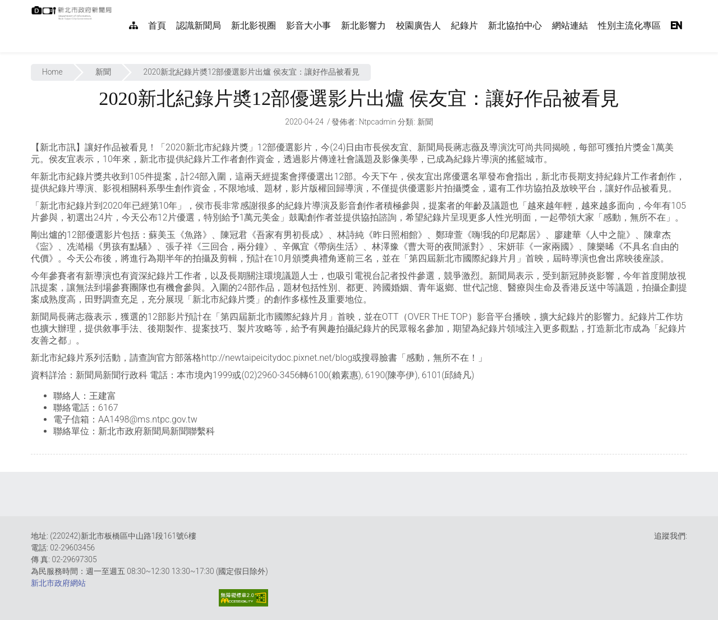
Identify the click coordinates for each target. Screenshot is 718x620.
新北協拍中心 (515, 25)
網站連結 (570, 25)
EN (676, 25)
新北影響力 (363, 25)
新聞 (103, 71)
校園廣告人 (418, 25)
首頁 (157, 25)
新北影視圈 (253, 25)
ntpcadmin (378, 121)
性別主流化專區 (629, 25)
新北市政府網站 (58, 582)
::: (118, 6)
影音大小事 (308, 25)
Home (52, 71)
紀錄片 (464, 25)
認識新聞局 (198, 25)
